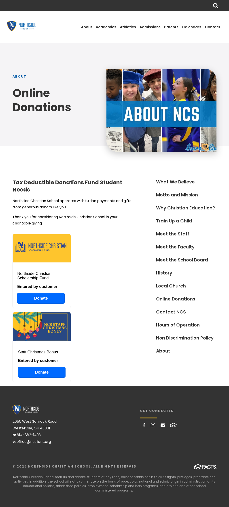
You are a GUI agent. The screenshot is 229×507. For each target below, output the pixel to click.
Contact (212, 27)
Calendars (191, 27)
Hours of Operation (178, 325)
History (164, 273)
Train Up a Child (174, 221)
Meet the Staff (172, 234)
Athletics (128, 27)
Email (163, 425)
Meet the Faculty (175, 247)
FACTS (173, 425)
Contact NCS (171, 312)
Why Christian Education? (185, 208)
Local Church (171, 286)
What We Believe (175, 182)
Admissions (150, 27)
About (86, 27)
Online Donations (175, 299)
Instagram (153, 425)
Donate (41, 298)
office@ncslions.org (34, 441)
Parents (171, 27)
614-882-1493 (29, 434)
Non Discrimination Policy (185, 338)
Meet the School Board (182, 260)
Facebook (144, 425)
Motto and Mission (177, 195)
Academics (106, 27)
